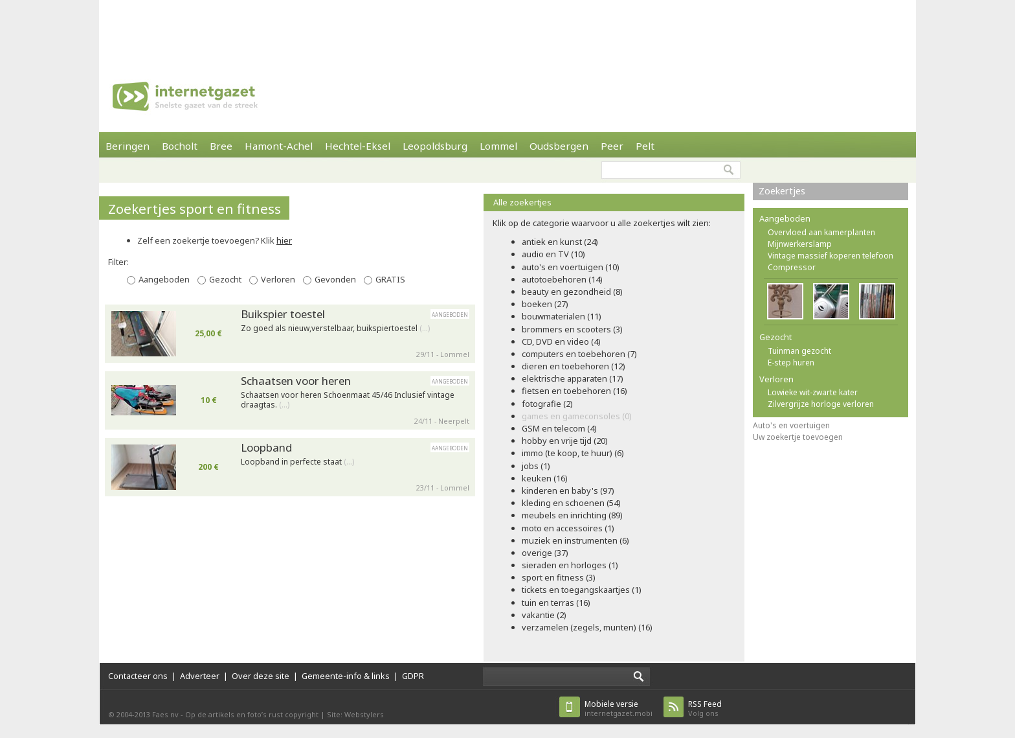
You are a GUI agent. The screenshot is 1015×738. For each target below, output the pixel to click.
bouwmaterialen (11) (561, 316)
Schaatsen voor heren (296, 380)
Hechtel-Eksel (357, 145)
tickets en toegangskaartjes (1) (581, 589)
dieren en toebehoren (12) (573, 366)
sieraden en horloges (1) (570, 565)
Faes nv (165, 714)
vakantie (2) (544, 615)
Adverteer (199, 676)
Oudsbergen (559, 145)
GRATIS (390, 279)
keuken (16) (545, 478)
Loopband (266, 447)
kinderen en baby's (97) (568, 490)
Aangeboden (164, 279)
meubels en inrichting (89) (572, 515)
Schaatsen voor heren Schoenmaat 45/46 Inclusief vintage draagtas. (347, 400)
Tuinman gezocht (799, 350)
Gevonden (335, 279)
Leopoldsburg (435, 145)
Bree (221, 145)
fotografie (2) (547, 403)
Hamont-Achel (279, 145)
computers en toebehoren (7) (579, 354)
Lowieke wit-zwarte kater (813, 392)
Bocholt (179, 145)
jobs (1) (536, 466)
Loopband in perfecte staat (297, 462)
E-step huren (791, 362)
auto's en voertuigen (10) (570, 267)
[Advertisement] (507, 29)
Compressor (792, 267)
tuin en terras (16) (556, 602)
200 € (208, 466)
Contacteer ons (138, 676)
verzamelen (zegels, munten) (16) (587, 627)
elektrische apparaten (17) (572, 378)
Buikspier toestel (283, 313)
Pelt (645, 145)
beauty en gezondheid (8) (572, 291)
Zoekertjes (782, 191)
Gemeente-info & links (346, 676)
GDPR (413, 676)
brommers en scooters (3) (572, 329)
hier (284, 240)
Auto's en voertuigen (791, 425)
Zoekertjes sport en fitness (194, 209)
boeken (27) (545, 304)
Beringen (128, 145)
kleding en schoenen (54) (571, 503)
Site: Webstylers (355, 714)
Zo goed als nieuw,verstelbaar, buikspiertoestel (335, 328)
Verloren (278, 279)
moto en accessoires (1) (568, 528)
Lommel (498, 145)
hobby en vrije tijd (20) (565, 440)
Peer (612, 145)
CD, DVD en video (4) (561, 341)
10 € (209, 400)
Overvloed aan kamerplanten (821, 232)
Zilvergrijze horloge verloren (821, 403)
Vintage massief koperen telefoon (830, 255)
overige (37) (545, 553)
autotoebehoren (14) (562, 279)
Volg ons (705, 708)
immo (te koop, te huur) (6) (573, 453)
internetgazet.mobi (618, 708)
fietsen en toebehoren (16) (574, 391)
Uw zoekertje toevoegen (798, 437)
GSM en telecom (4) (559, 428)
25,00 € (208, 333)
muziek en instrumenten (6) (575, 540)
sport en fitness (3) (559, 577)
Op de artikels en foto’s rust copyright (251, 714)
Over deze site (260, 676)
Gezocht (225, 279)
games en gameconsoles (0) (577, 416)
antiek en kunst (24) (560, 242)
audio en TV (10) (553, 254)
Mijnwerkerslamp (800, 243)
